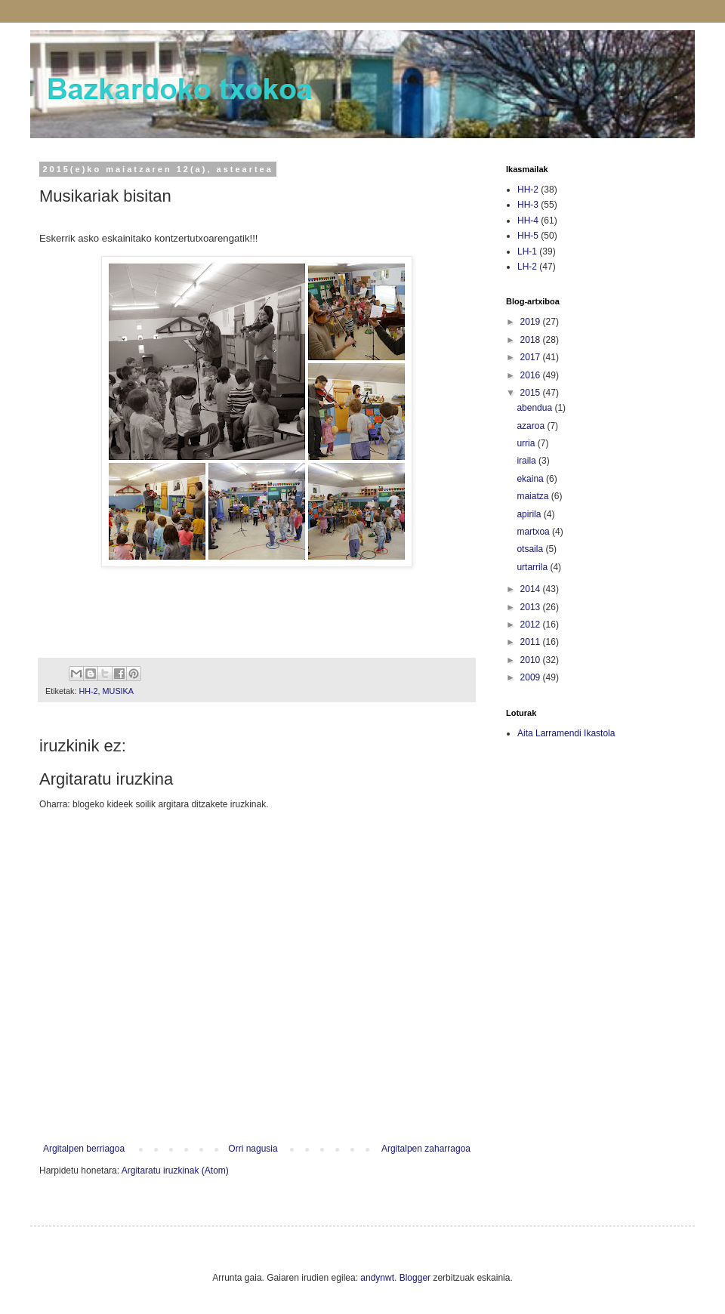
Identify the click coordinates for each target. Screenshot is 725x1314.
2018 (531, 340)
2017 (531, 357)
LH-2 (527, 266)
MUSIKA (118, 691)
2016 (531, 375)
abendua (535, 408)
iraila (527, 460)
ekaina (531, 478)
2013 (531, 607)
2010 (531, 660)
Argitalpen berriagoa (84, 1148)
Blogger (415, 1277)
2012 (531, 624)
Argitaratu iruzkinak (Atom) (175, 1170)
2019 (531, 321)
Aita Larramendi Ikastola (566, 733)
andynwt (377, 1277)
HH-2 (88, 691)
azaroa (532, 426)
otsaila (531, 549)
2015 (531, 392)
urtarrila (533, 567)
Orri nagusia (252, 1148)
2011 (531, 642)
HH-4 (527, 220)
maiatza (534, 496)
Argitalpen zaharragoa (425, 1148)
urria (527, 443)
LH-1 (527, 251)
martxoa (534, 531)
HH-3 (527, 204)
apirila (530, 514)
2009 (531, 677)
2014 (531, 589)
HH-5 (527, 235)
